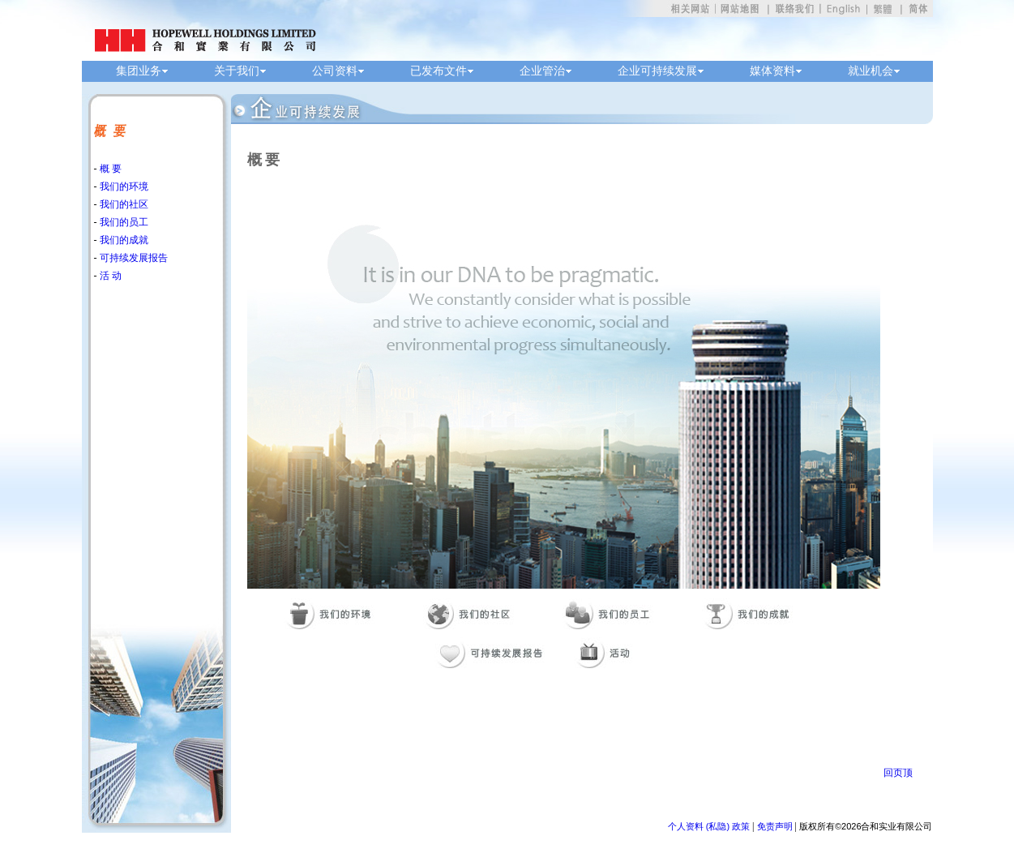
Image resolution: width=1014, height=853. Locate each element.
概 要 (109, 168)
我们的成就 (122, 240)
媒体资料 (772, 71)
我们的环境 (122, 186)
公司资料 (334, 71)
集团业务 (138, 71)
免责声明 (775, 826)
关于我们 (236, 71)
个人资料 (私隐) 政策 (709, 826)
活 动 (109, 275)
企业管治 (542, 71)
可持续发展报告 (132, 258)
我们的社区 (122, 204)
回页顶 (898, 772)
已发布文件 (438, 71)
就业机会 (870, 71)
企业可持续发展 (657, 71)
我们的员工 (122, 222)
